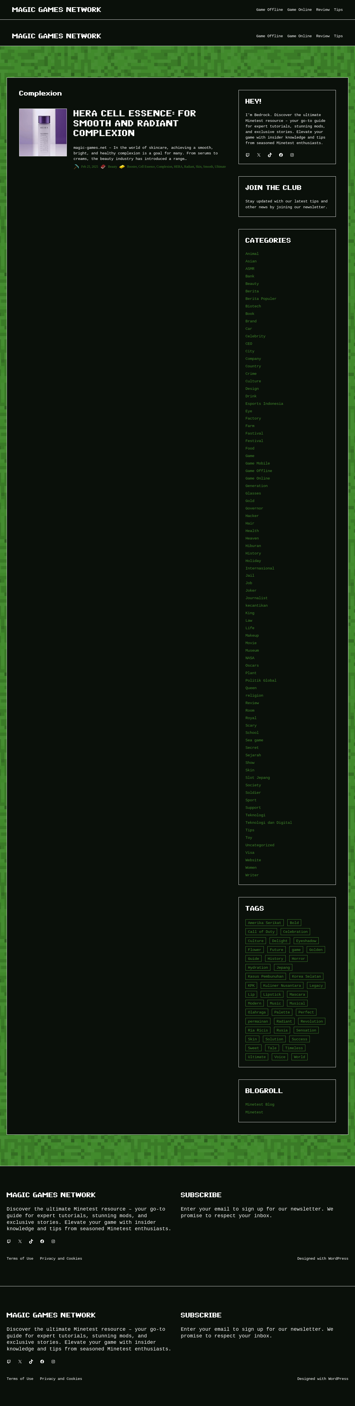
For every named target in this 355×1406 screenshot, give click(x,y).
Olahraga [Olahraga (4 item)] (257, 1012)
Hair (249, 523)
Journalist (256, 598)
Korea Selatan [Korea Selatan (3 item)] (306, 976)
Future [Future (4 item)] (276, 949)
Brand (251, 321)
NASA (249, 658)
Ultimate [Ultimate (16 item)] (257, 1056)
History (253, 553)
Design (252, 388)
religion (254, 695)
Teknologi (255, 815)
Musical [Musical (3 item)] (297, 1003)
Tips (249, 830)
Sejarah (253, 755)
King (249, 613)
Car (248, 328)
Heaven (252, 538)
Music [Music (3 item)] (275, 1003)
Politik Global (261, 680)
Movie (251, 643)
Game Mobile (257, 463)
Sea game (254, 740)
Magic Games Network (57, 9)
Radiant (189, 166)
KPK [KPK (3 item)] (251, 985)
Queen (251, 688)
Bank (249, 276)
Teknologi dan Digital (268, 822)
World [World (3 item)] (299, 1056)
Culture (253, 381)
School (252, 732)
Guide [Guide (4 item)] (253, 958)
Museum (252, 650)
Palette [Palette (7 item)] (282, 1012)
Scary (251, 725)
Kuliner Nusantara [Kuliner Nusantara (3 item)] (282, 985)
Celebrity (255, 336)
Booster (132, 166)
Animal (252, 253)
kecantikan (256, 605)
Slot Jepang (257, 777)
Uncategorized (259, 845)
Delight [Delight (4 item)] (280, 940)
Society (253, 785)
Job (248, 583)
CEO (248, 343)
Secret (252, 747)
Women (251, 867)
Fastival (254, 433)
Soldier (253, 792)
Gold (249, 500)
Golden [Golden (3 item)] (316, 949)
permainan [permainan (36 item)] (258, 1021)
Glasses (253, 493)
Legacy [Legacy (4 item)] (316, 985)
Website (253, 860)
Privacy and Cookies (61, 1258)
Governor (254, 508)
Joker (251, 590)
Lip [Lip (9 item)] (251, 994)
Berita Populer (261, 298)
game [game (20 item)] (296, 949)
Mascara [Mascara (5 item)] (297, 994)
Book (249, 313)
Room (249, 710)
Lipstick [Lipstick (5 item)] (272, 994)
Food (249, 448)
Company (253, 358)
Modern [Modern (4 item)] (254, 1003)
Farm (249, 425)
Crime (251, 373)
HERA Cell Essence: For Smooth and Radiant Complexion (135, 123)
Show (249, 762)
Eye (248, 411)
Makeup (252, 635)
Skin (199, 166)
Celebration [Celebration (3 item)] (295, 931)
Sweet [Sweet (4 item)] (253, 1048)
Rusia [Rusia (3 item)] (282, 1030)
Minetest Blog (259, 1104)
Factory (253, 418)
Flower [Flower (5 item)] (254, 949)
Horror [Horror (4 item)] (298, 958)
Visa (249, 852)
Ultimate (220, 166)
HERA (178, 166)
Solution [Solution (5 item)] (274, 1039)
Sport (251, 800)
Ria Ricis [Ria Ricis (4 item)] (258, 1030)
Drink (251, 396)
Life (249, 628)
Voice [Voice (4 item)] (279, 1056)
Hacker (252, 515)
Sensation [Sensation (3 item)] (306, 1030)
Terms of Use (20, 1258)
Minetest (254, 1112)
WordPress (338, 1258)
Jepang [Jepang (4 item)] (283, 967)
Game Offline (258, 470)
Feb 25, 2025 (89, 166)
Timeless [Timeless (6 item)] (294, 1048)
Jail (249, 575)
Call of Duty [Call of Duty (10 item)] (261, 931)
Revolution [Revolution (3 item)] (312, 1021)
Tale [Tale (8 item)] (272, 1048)
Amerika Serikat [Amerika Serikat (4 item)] (264, 922)
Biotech (253, 306)
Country (253, 366)
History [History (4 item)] (275, 958)
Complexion (164, 166)
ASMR (249, 268)
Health (252, 530)
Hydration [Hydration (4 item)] (258, 967)
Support (253, 807)
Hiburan (253, 545)
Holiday (253, 560)
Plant (251, 673)
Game (249, 455)
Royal (251, 717)
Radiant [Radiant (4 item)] (284, 1021)
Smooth (208, 166)
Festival (254, 440)
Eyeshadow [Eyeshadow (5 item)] (306, 940)
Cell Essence (146, 166)
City (249, 351)
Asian (251, 261)
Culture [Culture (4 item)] (255, 940)
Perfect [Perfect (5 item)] (306, 1012)
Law (248, 620)
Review (252, 703)
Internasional (259, 568)
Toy (248, 837)
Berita (252, 291)
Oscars (252, 665)
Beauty (112, 166)
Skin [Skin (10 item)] (252, 1039)
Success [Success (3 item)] (299, 1039)
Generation (256, 485)
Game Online (257, 478)
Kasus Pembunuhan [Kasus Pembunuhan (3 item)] (265, 976)
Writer (252, 875)
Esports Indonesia (264, 403)
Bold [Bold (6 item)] (294, 922)
